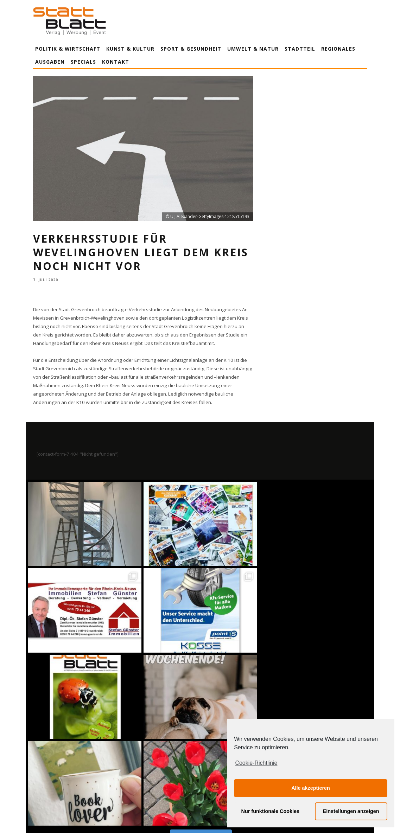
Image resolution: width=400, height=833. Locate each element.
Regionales (338, 48)
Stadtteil (300, 48)
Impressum (125, 815)
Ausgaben (50, 61)
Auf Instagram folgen (201, 662)
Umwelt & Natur (253, 48)
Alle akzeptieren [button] (310, 788)
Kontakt (115, 61)
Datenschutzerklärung (201, 815)
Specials (83, 61)
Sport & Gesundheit (190, 48)
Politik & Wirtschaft (67, 48)
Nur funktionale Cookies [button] (270, 811)
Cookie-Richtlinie (256, 763)
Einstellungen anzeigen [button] (351, 811)
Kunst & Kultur (130, 48)
